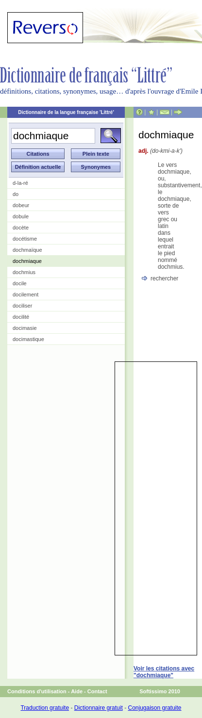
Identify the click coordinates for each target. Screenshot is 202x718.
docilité (21, 317)
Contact (97, 691)
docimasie (25, 328)
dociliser (22, 306)
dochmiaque (27, 261)
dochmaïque (27, 250)
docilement (25, 294)
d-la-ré (20, 183)
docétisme (25, 239)
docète (21, 227)
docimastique (28, 339)
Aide (77, 691)
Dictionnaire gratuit (98, 707)
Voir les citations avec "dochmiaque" (164, 672)
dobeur (21, 205)
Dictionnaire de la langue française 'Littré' (66, 112)
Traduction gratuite (44, 707)
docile (20, 283)
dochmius (24, 272)
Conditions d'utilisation (37, 691)
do (15, 194)
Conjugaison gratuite (154, 707)
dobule (21, 216)
